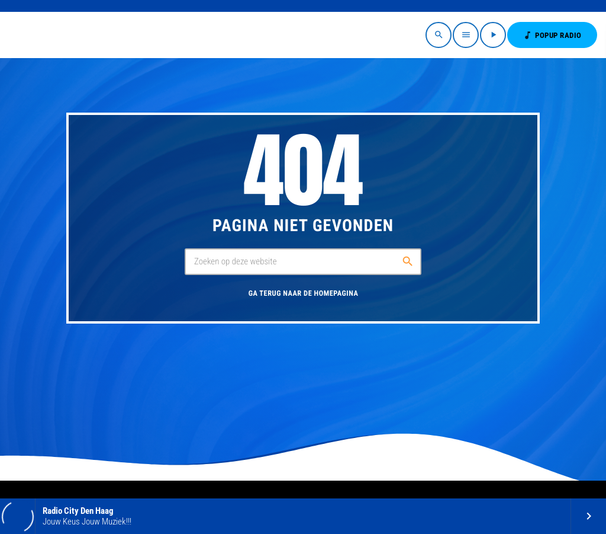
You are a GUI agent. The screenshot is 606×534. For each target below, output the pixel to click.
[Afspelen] (493, 35)
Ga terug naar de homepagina (304, 293)
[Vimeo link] (46, 35)
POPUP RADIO (552, 35)
